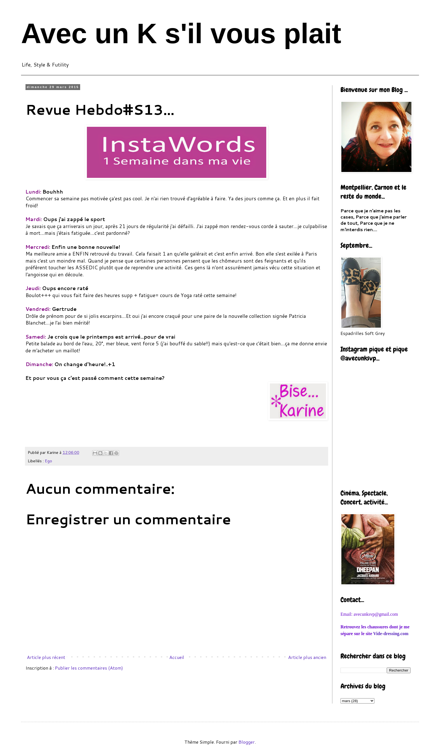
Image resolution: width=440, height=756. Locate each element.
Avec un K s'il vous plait (181, 33)
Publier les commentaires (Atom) (89, 668)
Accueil (176, 657)
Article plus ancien (307, 657)
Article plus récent (46, 657)
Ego (48, 461)
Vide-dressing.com (390, 633)
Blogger (246, 742)
